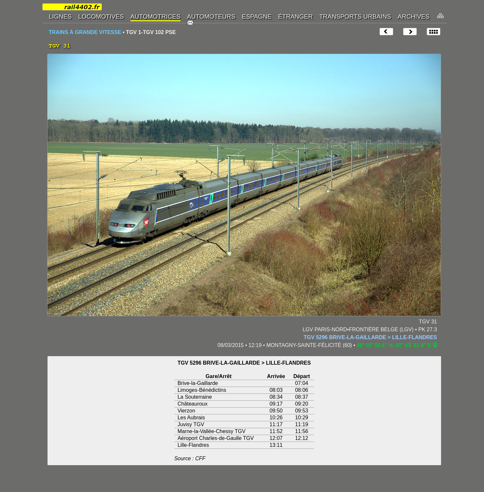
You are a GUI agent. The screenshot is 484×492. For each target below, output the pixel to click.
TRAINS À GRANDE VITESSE (85, 32)
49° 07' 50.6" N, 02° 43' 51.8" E (394, 345)
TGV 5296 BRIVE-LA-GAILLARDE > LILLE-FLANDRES (370, 337)
